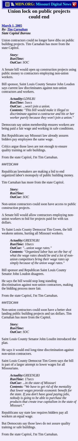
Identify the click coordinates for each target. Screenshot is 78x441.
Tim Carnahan (17, 29)
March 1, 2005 (12, 25)
